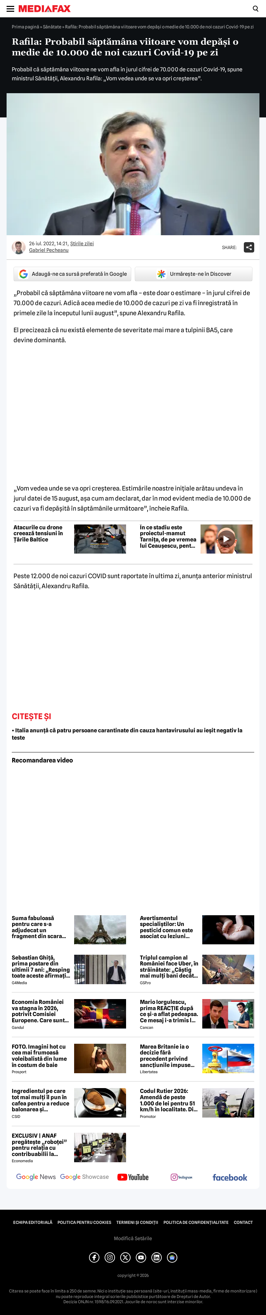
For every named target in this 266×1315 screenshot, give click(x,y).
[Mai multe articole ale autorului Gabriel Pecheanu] (19, 247)
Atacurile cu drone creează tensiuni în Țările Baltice (38, 533)
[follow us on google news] (36, 1178)
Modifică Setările (133, 1238)
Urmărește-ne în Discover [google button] (193, 274)
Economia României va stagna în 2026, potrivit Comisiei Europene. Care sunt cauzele (38, 1011)
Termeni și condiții (137, 1222)
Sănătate (52, 26)
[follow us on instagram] (181, 1178)
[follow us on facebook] (230, 1178)
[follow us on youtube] (133, 1178)
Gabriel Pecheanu (49, 250)
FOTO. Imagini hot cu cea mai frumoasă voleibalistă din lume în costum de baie (39, 1056)
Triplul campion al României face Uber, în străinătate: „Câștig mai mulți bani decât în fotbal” (169, 967)
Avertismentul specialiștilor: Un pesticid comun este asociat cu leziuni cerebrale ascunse (166, 927)
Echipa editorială (32, 1222)
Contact (243, 1222)
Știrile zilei (82, 243)
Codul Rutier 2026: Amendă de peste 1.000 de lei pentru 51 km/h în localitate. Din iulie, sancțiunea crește (168, 1100)
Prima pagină (25, 26)
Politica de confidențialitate (196, 1222)
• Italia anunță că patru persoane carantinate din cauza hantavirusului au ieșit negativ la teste (127, 734)
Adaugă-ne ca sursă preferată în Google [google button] (72, 274)
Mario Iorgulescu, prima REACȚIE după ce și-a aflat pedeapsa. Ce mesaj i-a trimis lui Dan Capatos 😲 (169, 1011)
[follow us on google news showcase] (84, 1178)
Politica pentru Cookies (84, 1222)
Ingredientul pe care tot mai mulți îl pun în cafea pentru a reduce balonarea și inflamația (40, 1100)
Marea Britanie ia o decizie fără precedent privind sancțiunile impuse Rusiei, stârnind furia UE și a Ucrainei (167, 1056)
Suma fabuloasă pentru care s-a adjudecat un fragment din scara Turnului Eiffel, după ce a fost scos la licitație (38, 927)
